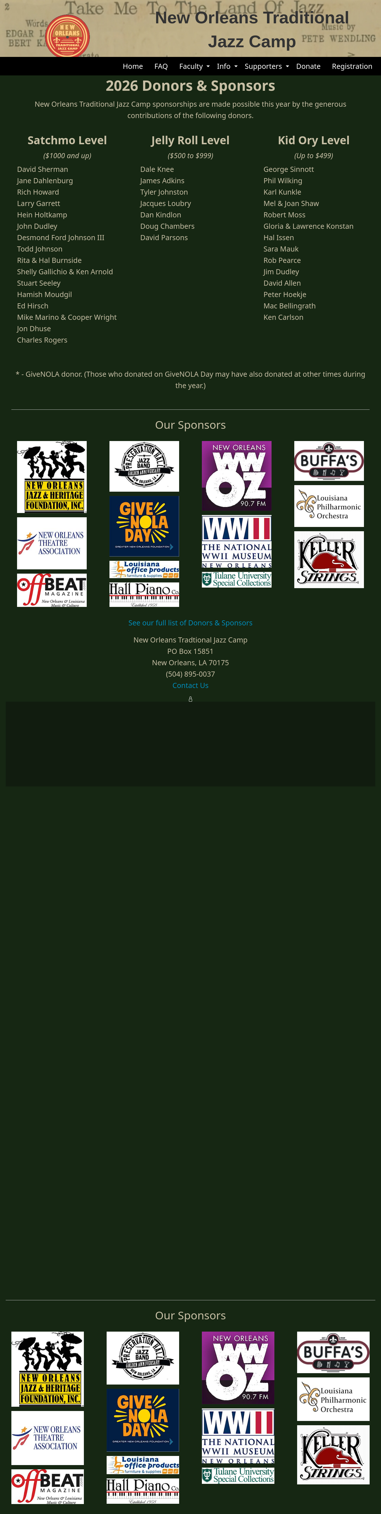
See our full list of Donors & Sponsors (191, 1435)
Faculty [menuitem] (191, 66)
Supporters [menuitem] (263, 66)
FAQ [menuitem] (161, 66)
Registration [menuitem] (352, 66)
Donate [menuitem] (308, 66)
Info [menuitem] (224, 66)
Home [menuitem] (133, 66)
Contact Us (190, 1497)
